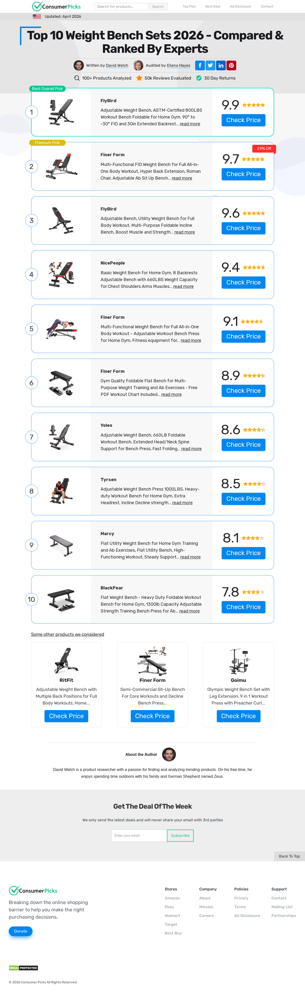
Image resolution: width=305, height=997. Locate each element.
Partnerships (283, 915)
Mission (206, 907)
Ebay (169, 907)
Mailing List (282, 907)
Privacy (241, 898)
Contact (279, 898)
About (205, 898)
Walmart (172, 915)
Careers (206, 915)
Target (171, 924)
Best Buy (173, 933)
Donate (20, 931)
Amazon (172, 898)
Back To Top (289, 856)
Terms (240, 907)
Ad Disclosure (247, 915)
